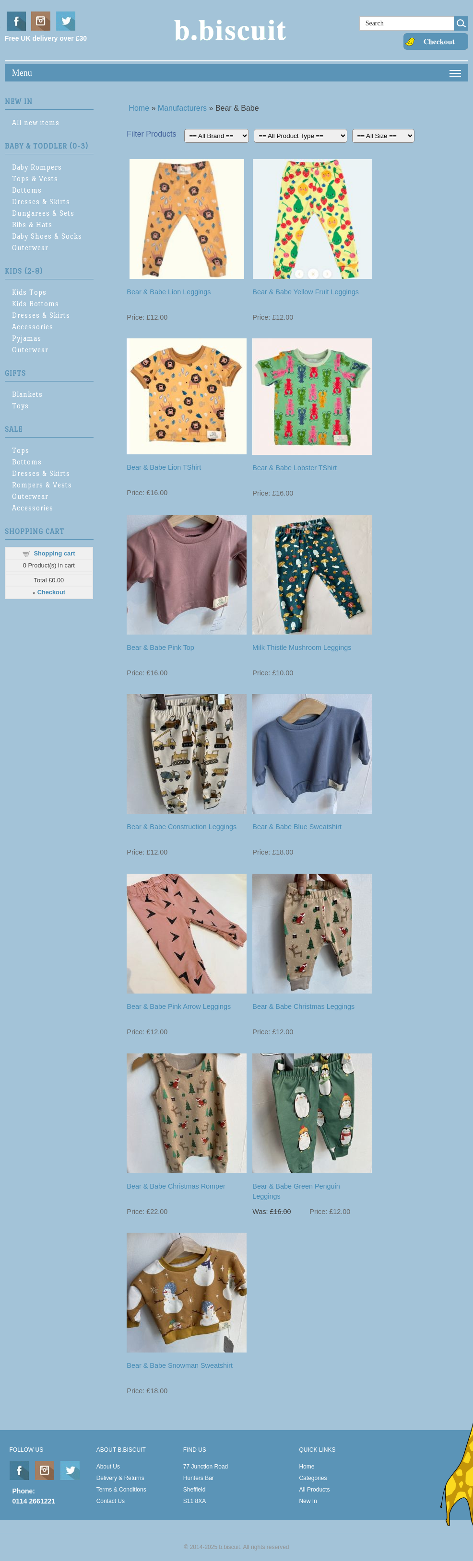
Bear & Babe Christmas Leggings (303, 1006)
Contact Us (110, 1501)
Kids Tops (29, 292)
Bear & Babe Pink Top (160, 647)
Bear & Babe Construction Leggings (181, 827)
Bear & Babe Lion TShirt (164, 467)
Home (139, 108)
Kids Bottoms (35, 304)
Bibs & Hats (32, 224)
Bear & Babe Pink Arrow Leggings (179, 1006)
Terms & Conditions (121, 1489)
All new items (35, 122)
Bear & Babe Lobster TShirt (294, 468)
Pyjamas (26, 338)
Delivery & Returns (120, 1478)
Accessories (32, 327)
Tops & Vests (35, 178)
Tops (20, 450)
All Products (314, 1489)
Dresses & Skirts (41, 201)
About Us (108, 1466)
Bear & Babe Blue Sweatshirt (297, 827)
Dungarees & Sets (43, 213)
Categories (313, 1478)
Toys (20, 406)
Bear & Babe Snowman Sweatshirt (180, 1365)
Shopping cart (54, 553)
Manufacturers (182, 108)
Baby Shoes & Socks (47, 236)
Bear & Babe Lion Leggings (169, 292)
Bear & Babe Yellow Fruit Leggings (305, 292)
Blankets (27, 394)
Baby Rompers (37, 167)
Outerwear (30, 247)
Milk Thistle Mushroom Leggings (301, 647)
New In (308, 1501)
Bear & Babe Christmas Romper (176, 1186)
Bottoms (27, 190)
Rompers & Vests (42, 485)
